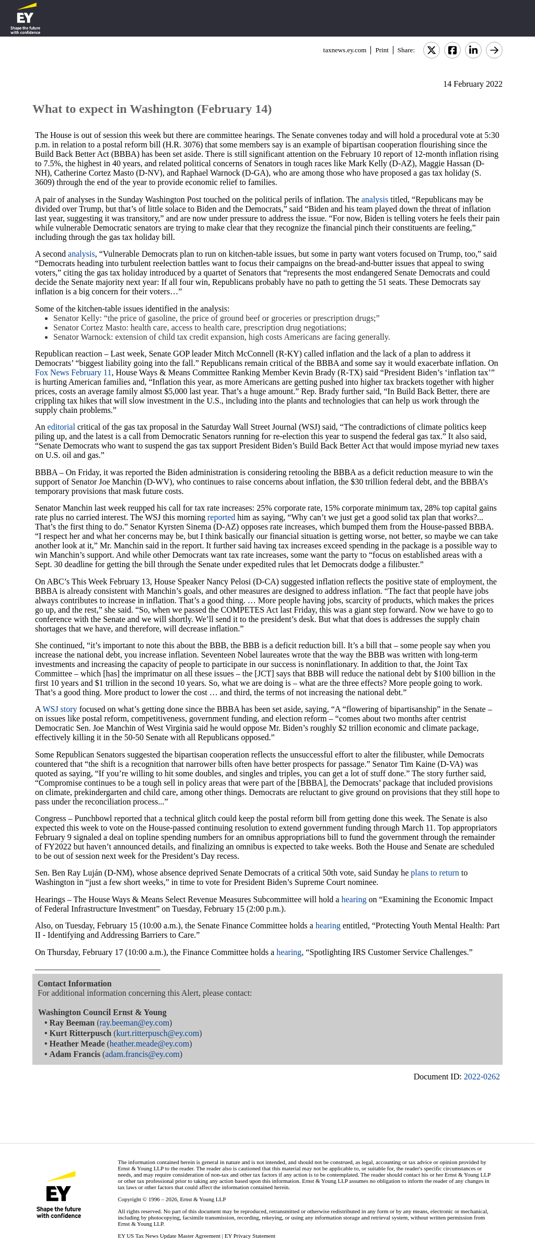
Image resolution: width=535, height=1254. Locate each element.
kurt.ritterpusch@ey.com (158, 1033)
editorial (61, 426)
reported (221, 517)
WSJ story (59, 709)
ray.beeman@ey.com (134, 1022)
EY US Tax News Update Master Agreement (169, 1236)
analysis (375, 199)
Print (381, 50)
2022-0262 (482, 1076)
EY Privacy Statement (250, 1236)
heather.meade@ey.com (149, 1043)
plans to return (435, 872)
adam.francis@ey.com (142, 1054)
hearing (353, 899)
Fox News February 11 (73, 372)
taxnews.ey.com (345, 50)
